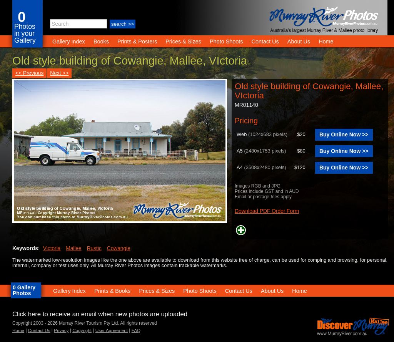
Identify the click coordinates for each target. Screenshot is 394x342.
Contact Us (265, 41)
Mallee (73, 248)
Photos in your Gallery (25, 33)
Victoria (52, 248)
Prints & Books (112, 291)
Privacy (61, 330)
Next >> (59, 73)
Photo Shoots (226, 41)
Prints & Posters (138, 41)
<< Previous (29, 73)
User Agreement (111, 330)
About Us (298, 41)
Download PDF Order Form (267, 211)
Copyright (82, 330)
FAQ (136, 330)
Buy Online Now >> (344, 134)
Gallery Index (68, 41)
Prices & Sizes (183, 41)
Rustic (94, 248)
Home (326, 41)
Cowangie (118, 248)
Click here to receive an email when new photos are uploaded (99, 314)
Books (101, 41)
